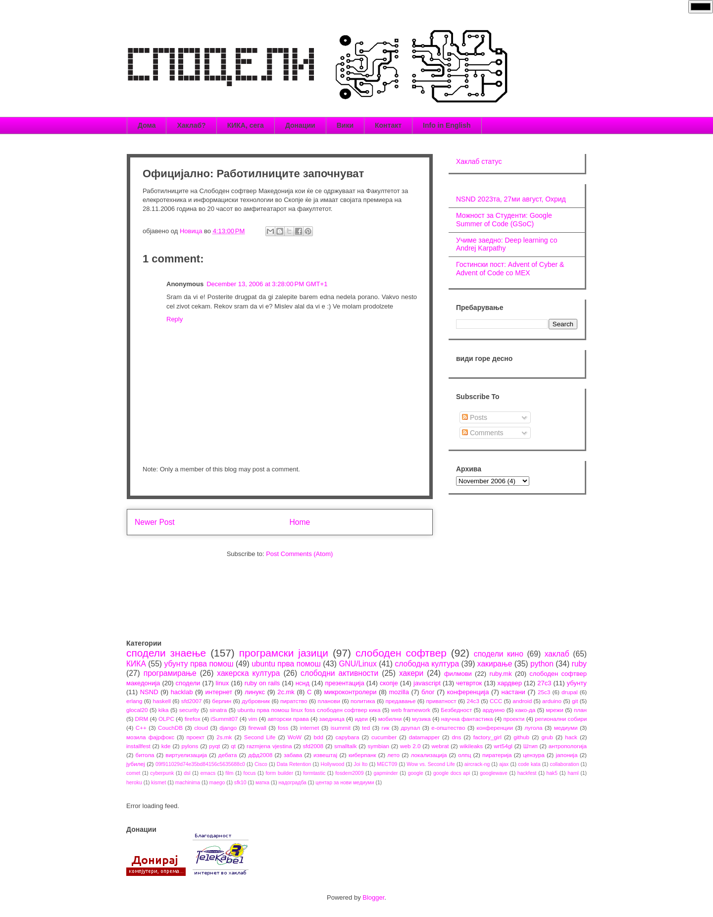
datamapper (424, 737)
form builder (279, 773)
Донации (300, 125)
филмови (458, 673)
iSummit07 (224, 718)
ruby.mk (500, 673)
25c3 (544, 692)
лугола (533, 727)
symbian (378, 746)
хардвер (510, 683)
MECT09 (387, 764)
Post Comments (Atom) (299, 554)
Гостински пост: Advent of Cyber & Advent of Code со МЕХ (510, 268)
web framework (410, 710)
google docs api (451, 773)
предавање (401, 701)
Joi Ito (360, 764)
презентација (344, 683)
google (415, 773)
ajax (504, 764)
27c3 (544, 683)
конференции (495, 727)
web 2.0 (410, 746)
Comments (483, 433)
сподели (188, 683)
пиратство (293, 701)
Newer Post (155, 522)
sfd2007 (191, 701)
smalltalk (345, 746)
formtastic (314, 773)
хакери (411, 673)
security (189, 710)
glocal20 (137, 710)
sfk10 (240, 782)
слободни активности (339, 673)
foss (283, 727)
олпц (464, 755)
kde (166, 746)
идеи (361, 718)
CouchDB (170, 727)
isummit (341, 727)
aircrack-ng (477, 764)
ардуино (493, 710)
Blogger (373, 897)
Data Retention (294, 764)
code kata (529, 764)
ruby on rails (262, 683)
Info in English (446, 125)
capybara (347, 737)
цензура (533, 755)
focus (250, 773)
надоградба (292, 782)
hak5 (552, 773)
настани (513, 692)
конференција (468, 692)
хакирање (494, 664)
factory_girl (487, 737)
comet (133, 773)
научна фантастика (467, 718)
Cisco (261, 764)
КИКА (136, 664)
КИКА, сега (245, 125)
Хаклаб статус (479, 161)
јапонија (566, 755)
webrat (440, 746)
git (575, 701)
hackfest (527, 773)
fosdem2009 (349, 773)
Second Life (260, 737)
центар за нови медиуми (344, 782)
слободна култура (427, 664)
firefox (193, 718)
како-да (525, 710)
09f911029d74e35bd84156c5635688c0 (200, 764)
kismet (158, 782)
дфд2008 (260, 755)
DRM (142, 718)
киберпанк (362, 755)
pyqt (214, 746)
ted (366, 727)
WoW (295, 737)
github (521, 737)
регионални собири (561, 718)
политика (363, 701)
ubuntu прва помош (286, 664)
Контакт (388, 125)
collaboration (564, 764)
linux (222, 683)
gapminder (385, 773)
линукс (255, 692)
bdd (319, 737)
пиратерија (496, 755)
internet (309, 727)
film (229, 773)
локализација (429, 755)
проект (195, 737)
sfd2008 (313, 746)
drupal (569, 692)
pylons (190, 746)
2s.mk (224, 737)
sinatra (218, 710)
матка (262, 782)
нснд (302, 683)
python (542, 664)
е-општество (448, 727)
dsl (187, 773)
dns (456, 737)
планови (329, 701)
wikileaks (471, 746)
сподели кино (498, 654)
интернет (219, 692)
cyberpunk (162, 773)
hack (571, 737)
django (228, 727)
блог (428, 692)
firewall (257, 727)
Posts (474, 417)
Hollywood (332, 764)
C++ (141, 727)
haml (573, 773)
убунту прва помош (198, 664)
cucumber (384, 737)
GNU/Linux (357, 664)
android (522, 701)
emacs (208, 773)
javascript (427, 683)
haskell (161, 701)
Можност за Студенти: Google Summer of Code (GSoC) (504, 219)
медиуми (566, 727)
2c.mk (286, 692)
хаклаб (557, 654)
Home (300, 522)
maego (217, 782)
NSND (149, 692)
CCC (496, 701)
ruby (579, 664)
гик (385, 727)
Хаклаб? (191, 125)
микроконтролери (350, 692)
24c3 (473, 701)
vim (252, 718)
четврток (469, 683)
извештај (325, 755)
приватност (441, 701)
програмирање (170, 673)
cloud (201, 727)
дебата (227, 755)
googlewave (493, 773)
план (580, 710)
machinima (187, 782)
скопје (389, 683)
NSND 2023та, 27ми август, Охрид (511, 199)
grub (547, 737)
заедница (332, 718)
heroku (134, 782)
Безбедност (456, 710)
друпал (410, 727)
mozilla (399, 692)
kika (163, 710)
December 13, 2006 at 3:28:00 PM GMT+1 (266, 284)
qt (233, 746)
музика (421, 718)
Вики (345, 125)
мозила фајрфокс (150, 737)
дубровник (256, 701)
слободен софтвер (401, 653)
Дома (146, 125)
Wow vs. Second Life (431, 764)
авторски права (287, 718)
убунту (577, 683)
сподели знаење (166, 653)
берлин (221, 701)
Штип (530, 746)
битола (145, 755)
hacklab (182, 692)
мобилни (390, 718)
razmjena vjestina (269, 746)
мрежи (554, 710)
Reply (174, 319)
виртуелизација (186, 755)
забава (293, 755)
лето (393, 755)
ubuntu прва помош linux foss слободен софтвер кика (308, 710)
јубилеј (135, 764)
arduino (551, 701)
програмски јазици (283, 653)
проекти (513, 718)
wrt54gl (503, 746)
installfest (138, 746)
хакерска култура (248, 673)
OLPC (166, 718)
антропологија (568, 746)
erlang (134, 701)
